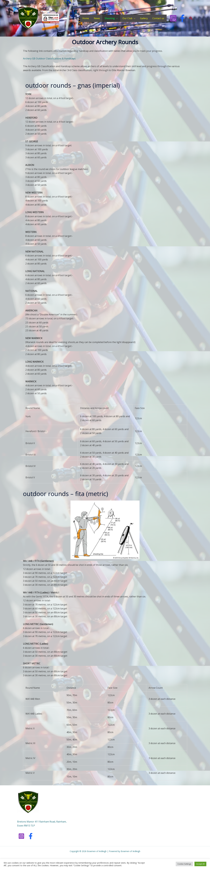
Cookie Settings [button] (184, 864)
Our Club (128, 18)
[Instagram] (173, 18)
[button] (191, 18)
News (97, 18)
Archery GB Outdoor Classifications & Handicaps (49, 58)
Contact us (158, 18)
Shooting (110, 18)
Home (86, 18)
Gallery (144, 18)
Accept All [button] (200, 864)
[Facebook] (182, 18)
